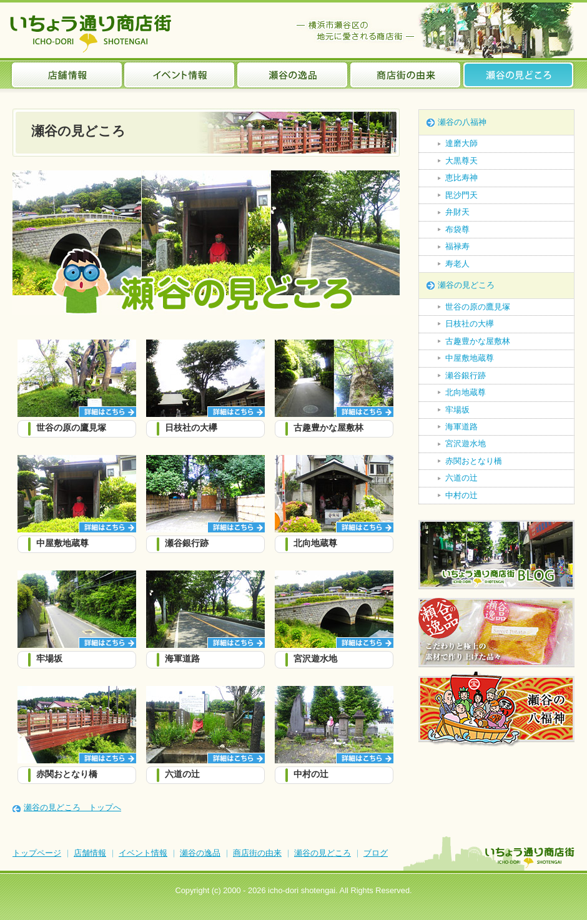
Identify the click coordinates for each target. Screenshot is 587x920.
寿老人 (457, 263)
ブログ (375, 853)
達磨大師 (461, 143)
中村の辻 (461, 495)
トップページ (36, 853)
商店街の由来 (405, 75)
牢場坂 (457, 409)
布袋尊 (457, 229)
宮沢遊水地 (465, 443)
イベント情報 (179, 75)
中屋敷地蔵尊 (469, 358)
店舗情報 (67, 75)
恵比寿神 (461, 177)
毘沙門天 (461, 195)
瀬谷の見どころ (519, 75)
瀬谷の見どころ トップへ (72, 807)
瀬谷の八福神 (462, 122)
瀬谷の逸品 (292, 75)
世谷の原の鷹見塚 (477, 306)
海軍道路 (461, 426)
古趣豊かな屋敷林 (477, 341)
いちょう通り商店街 (93, 33)
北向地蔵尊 (465, 392)
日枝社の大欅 (469, 323)
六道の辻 (461, 477)
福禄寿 (457, 246)
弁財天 (457, 212)
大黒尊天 (461, 160)
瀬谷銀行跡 (465, 375)
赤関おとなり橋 (473, 461)
